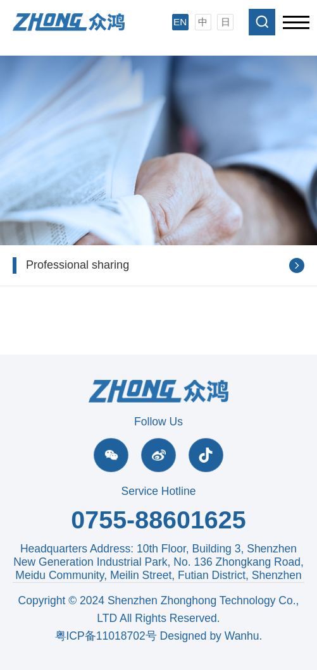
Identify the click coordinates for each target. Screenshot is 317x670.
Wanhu (242, 636)
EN (180, 21)
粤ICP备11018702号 (106, 636)
